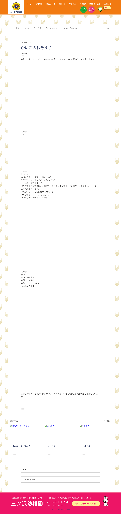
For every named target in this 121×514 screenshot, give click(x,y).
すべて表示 (107, 421)
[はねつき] (60, 433)
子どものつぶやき (52, 28)
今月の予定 (37, 28)
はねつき (51, 446)
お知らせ (26, 28)
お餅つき (86, 446)
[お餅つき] (95, 433)
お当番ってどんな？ (21, 446)
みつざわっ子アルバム (69, 28)
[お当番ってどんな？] (25, 433)
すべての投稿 (14, 28)
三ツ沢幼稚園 (16, 12)
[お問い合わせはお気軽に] (86, 503)
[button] (108, 28)
